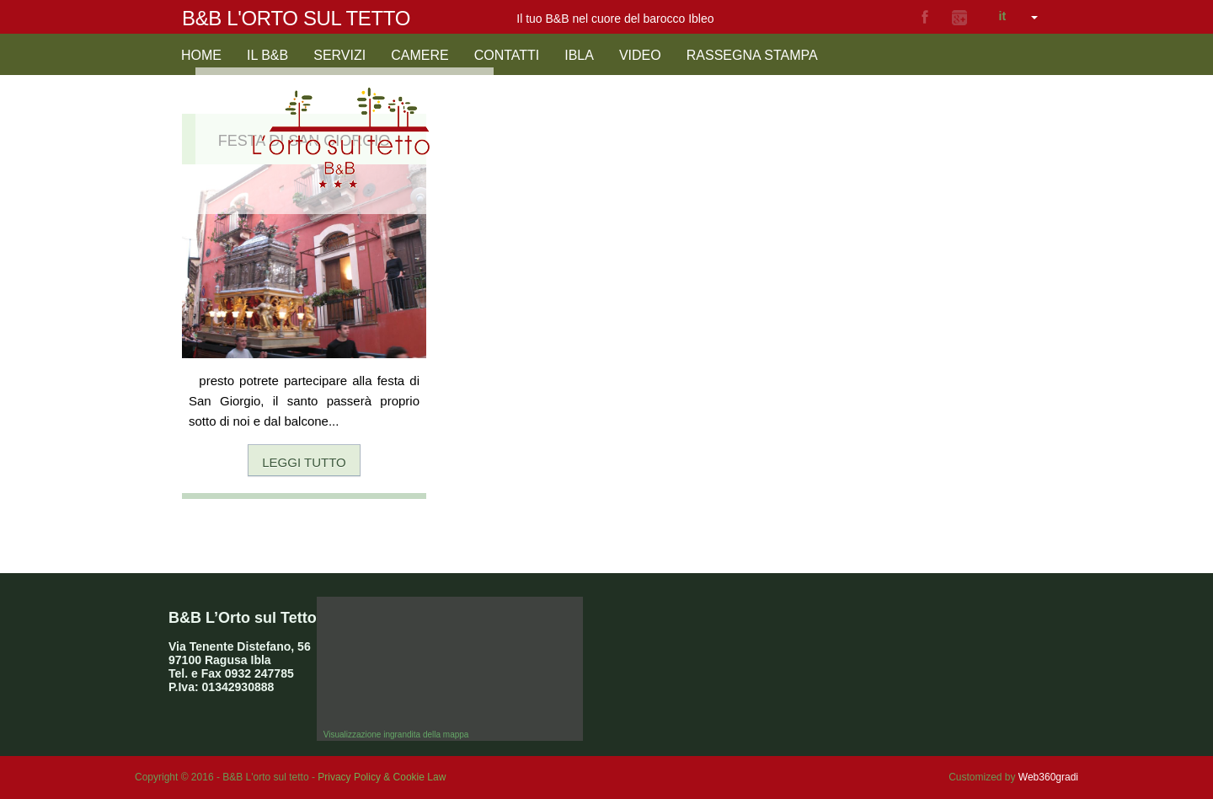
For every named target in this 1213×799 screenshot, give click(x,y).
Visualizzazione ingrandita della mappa (396, 734)
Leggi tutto (303, 462)
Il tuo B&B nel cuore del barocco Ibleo (614, 18)
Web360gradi (1048, 777)
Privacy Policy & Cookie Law (382, 777)
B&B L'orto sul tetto (296, 18)
